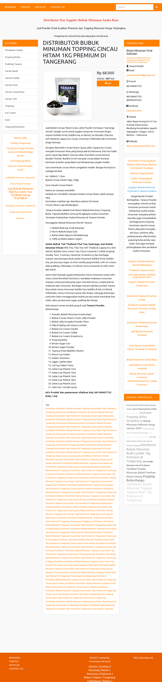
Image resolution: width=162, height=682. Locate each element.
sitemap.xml (146, 657)
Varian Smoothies (14, 92)
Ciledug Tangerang (20, 143)
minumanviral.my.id (99, 661)
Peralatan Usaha (14, 50)
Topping (9, 105)
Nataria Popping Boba (142, 173)
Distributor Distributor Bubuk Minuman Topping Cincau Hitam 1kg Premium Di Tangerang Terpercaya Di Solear (80, 579)
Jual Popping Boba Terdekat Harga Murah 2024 (142, 275)
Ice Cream (10, 112)
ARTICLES (40, 7)
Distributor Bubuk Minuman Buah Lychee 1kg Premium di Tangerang (141, 453)
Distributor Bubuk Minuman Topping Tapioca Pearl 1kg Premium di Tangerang (139, 492)
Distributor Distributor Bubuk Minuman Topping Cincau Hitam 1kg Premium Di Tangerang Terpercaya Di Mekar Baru (79, 514)
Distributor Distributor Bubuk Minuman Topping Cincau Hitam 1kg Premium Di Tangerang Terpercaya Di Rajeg (80, 557)
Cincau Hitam (145, 413)
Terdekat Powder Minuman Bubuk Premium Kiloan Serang (141, 472)
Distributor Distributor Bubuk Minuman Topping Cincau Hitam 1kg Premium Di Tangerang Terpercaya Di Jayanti (80, 470)
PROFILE (25, 7)
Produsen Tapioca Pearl (142, 270)
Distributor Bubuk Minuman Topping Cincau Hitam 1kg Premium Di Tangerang (138, 60)
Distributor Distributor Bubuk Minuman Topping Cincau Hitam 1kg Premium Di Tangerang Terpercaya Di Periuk (81, 547)
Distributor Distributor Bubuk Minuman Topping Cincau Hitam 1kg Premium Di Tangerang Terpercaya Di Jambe (79, 459)
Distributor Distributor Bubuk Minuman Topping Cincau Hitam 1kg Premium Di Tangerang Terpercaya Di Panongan (80, 536)
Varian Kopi (11, 85)
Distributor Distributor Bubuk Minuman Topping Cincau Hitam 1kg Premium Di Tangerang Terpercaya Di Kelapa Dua (80, 481)
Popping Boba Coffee (147, 409)
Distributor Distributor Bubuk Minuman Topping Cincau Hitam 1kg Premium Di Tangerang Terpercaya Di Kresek (80, 492)
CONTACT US (57, 7)
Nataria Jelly (20, 137)
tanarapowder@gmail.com (140, 75)
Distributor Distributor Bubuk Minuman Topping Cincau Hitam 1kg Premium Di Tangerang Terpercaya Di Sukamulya (80, 590)
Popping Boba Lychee (133, 413)
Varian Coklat (12, 78)
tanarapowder (134, 110)
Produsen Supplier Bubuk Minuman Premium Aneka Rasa (142, 308)
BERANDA (10, 7)
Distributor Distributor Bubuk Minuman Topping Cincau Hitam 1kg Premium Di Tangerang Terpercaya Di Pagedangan (80, 525)
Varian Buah (11, 71)
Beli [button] (108, 83)
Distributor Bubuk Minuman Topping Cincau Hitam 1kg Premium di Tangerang (141, 441)
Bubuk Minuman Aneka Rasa (142, 359)
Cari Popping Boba (20, 160)
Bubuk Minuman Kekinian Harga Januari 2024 (140, 425)
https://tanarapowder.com (140, 146)
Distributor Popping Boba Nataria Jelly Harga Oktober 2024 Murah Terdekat (142, 164)
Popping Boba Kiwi (134, 405)
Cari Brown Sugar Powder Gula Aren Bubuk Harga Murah (20, 152)
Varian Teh (11, 99)
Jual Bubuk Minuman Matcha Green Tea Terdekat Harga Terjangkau (20, 193)
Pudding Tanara (13, 64)
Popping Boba (12, 57)
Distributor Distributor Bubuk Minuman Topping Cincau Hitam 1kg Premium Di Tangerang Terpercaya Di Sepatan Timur (80, 568)
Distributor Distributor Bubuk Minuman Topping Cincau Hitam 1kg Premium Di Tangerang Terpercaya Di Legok (79, 503)
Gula (7, 119)
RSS (136, 657)
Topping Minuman (15, 126)
